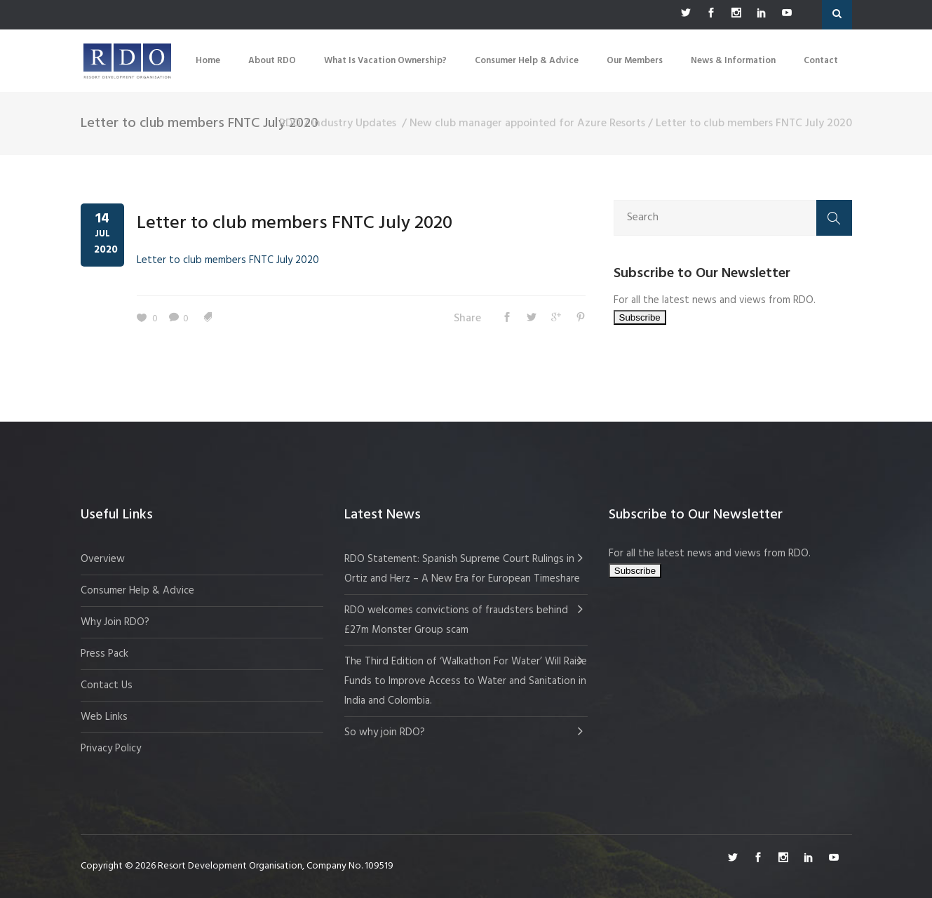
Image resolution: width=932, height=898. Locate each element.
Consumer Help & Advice (137, 590)
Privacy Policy (111, 748)
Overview (103, 559)
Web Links (104, 717)
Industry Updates (353, 123)
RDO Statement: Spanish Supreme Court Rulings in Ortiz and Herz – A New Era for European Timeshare (462, 569)
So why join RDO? (384, 732)
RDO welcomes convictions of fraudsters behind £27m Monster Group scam (456, 620)
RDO (290, 123)
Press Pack (104, 653)
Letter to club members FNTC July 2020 (294, 223)
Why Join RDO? (115, 622)
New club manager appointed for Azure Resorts (527, 123)
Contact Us (107, 685)
